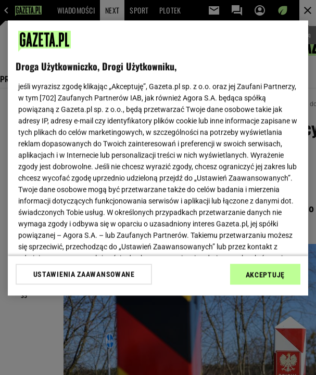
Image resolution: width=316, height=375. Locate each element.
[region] (158, 157)
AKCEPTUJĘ (265, 274)
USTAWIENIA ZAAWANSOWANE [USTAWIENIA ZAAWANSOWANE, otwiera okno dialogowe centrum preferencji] (84, 274)
